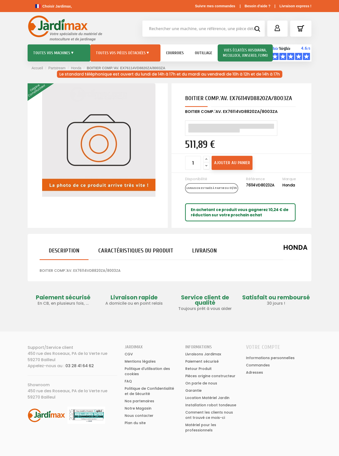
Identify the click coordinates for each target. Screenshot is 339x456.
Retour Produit (198, 368)
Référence (255, 178)
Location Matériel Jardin (207, 397)
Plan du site (135, 422)
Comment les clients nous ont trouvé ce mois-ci (209, 415)
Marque (289, 178)
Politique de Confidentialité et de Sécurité (149, 391)
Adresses (254, 372)
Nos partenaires (139, 401)
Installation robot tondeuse (210, 405)
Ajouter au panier (232, 162)
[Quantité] (193, 163)
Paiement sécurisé (202, 361)
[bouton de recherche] (257, 29)
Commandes (258, 365)
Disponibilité (196, 178)
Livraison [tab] (204, 250)
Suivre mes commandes (215, 6)
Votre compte (263, 347)
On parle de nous (201, 383)
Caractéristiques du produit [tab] (135, 250)
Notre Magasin (138, 408)
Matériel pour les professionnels (200, 427)
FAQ (128, 381)
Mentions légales (140, 361)
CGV (129, 354)
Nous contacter (139, 415)
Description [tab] (64, 250)
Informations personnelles (270, 357)
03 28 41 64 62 (79, 366)
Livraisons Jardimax (203, 354)
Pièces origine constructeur (210, 375)
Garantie (193, 390)
